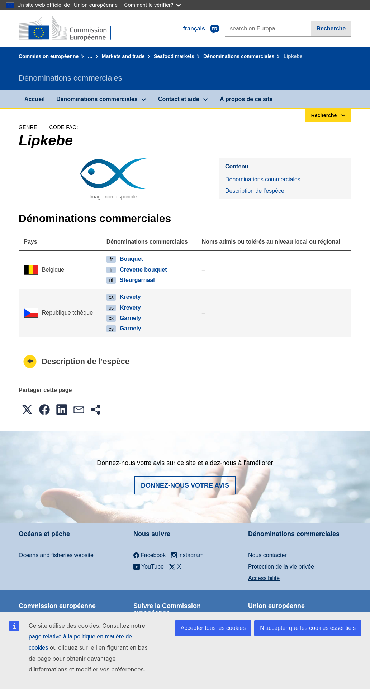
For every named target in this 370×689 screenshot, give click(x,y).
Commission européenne (49, 56)
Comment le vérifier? (152, 5)
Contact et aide (178, 99)
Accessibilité (264, 578)
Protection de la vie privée (281, 567)
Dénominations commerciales (238, 56)
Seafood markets (174, 56)
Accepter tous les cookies (213, 628)
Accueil (34, 99)
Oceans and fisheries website (56, 555)
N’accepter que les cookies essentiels (308, 628)
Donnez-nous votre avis (185, 485)
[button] (27, 409)
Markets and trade (123, 56)
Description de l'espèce (254, 191)
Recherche (331, 28)
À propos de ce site (246, 99)
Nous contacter (267, 555)
